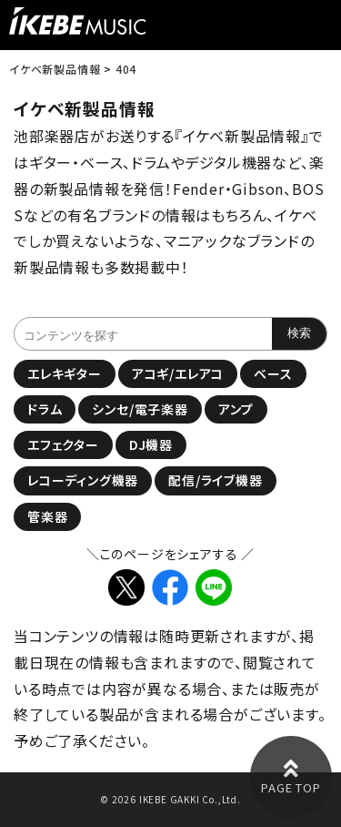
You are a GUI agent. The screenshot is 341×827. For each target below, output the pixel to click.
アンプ (236, 409)
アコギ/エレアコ (178, 373)
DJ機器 (151, 444)
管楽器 (47, 516)
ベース (273, 373)
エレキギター (64, 373)
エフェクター (63, 444)
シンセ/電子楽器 (139, 409)
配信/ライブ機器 (215, 480)
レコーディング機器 (82, 480)
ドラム (44, 409)
